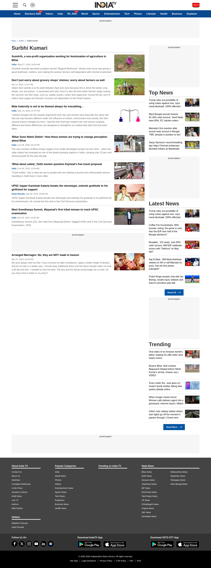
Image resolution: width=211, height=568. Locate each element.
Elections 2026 (33, 14)
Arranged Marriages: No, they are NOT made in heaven (45, 255)
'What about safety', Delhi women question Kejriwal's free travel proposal (57, 164)
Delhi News (147, 476)
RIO (131, 561)
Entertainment (112, 14)
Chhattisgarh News (150, 504)
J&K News (146, 512)
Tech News (60, 496)
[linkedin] (43, 544)
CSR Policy (121, 561)
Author (21, 41)
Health (163, 14)
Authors (15, 504)
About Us (16, 476)
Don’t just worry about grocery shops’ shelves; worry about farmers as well (58, 80)
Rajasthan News (178, 476)
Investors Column (19, 492)
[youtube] (36, 544)
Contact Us (17, 472)
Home (17, 14)
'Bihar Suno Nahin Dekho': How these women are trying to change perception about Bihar (59, 138)
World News (60, 476)
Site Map (74, 561)
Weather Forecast (20, 523)
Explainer (192, 14)
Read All (174, 292)
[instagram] (29, 544)
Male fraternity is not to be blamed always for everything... (47, 106)
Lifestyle (151, 14)
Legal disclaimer (88, 561)
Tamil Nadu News (149, 496)
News (14, 41)
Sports (96, 14)
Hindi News (17, 496)
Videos (49, 14)
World (84, 14)
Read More (174, 427)
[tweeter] (22, 544)
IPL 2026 (72, 14)
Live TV (15, 500)
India (60, 14)
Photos (138, 14)
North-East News (149, 492)
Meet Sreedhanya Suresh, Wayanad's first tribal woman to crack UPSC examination (55, 211)
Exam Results (18, 194)
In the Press (17, 488)
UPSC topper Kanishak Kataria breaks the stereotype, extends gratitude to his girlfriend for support (60, 187)
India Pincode (18, 527)
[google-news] (51, 544)
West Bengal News (179, 484)
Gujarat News (148, 508)
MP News (146, 488)
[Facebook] (14, 544)
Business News (62, 504)
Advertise (16, 480)
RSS (139, 561)
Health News (60, 508)
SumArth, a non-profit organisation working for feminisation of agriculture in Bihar (59, 58)
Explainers (59, 500)
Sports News (60, 492)
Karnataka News (149, 516)
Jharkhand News (149, 484)
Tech (126, 14)
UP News (146, 500)
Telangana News (178, 480)
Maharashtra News (179, 472)
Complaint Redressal (21, 484)
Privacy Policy (106, 561)
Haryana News (148, 480)
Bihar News (147, 472)
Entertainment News (64, 488)
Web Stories (17, 508)
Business (177, 14)
